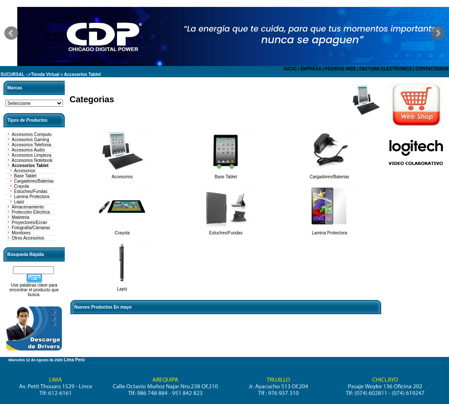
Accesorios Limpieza (31, 155)
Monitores (21, 232)
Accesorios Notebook (32, 160)
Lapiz (19, 201)
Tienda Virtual (45, 74)
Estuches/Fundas (30, 191)
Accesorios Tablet (82, 74)
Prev (11, 33)
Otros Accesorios (28, 238)
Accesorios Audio (28, 150)
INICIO (290, 68)
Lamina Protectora (32, 196)
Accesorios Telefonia (31, 144)
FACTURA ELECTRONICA (385, 68)
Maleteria (20, 217)
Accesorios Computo (31, 134)
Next (438, 33)
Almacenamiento (28, 207)
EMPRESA (310, 68)
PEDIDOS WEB (340, 68)
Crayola (21, 186)
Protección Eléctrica (31, 212)
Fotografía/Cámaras (31, 227)
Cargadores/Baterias (34, 181)
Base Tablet (25, 176)
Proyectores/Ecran (29, 222)
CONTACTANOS (432, 68)
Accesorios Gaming (30, 139)
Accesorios (24, 170)
